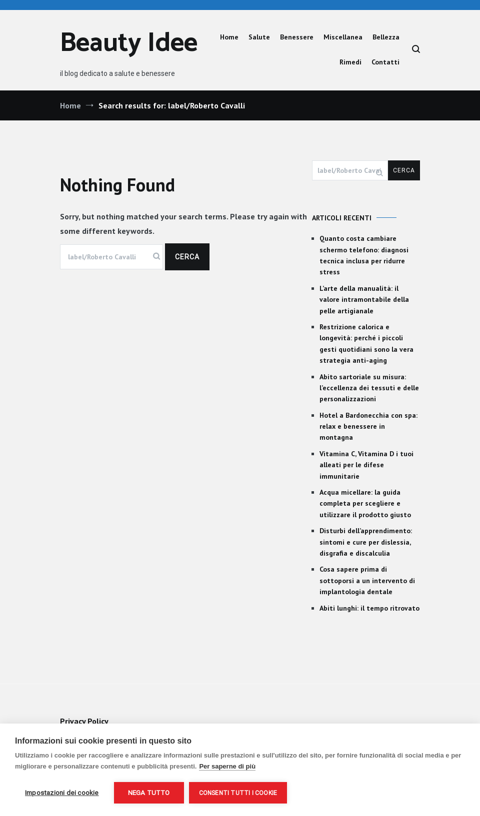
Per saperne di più (227, 766)
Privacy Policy (84, 721)
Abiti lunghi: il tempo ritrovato (370, 608)
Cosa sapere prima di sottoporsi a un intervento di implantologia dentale (367, 580)
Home (229, 36)
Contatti (386, 61)
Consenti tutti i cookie (238, 793)
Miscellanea (343, 36)
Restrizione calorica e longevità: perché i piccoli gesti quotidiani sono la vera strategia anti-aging (367, 343)
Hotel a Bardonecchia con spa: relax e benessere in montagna (369, 426)
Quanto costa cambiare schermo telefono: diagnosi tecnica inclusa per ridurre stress (364, 255)
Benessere (297, 36)
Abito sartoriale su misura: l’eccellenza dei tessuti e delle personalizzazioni (369, 388)
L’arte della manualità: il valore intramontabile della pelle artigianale (364, 299)
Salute (259, 36)
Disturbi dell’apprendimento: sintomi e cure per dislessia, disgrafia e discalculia (366, 542)
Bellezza (386, 36)
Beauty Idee (129, 43)
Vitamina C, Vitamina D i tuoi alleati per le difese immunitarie (367, 465)
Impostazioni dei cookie (62, 793)
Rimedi (351, 61)
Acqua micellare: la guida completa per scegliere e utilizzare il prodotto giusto (365, 503)
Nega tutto (149, 793)
